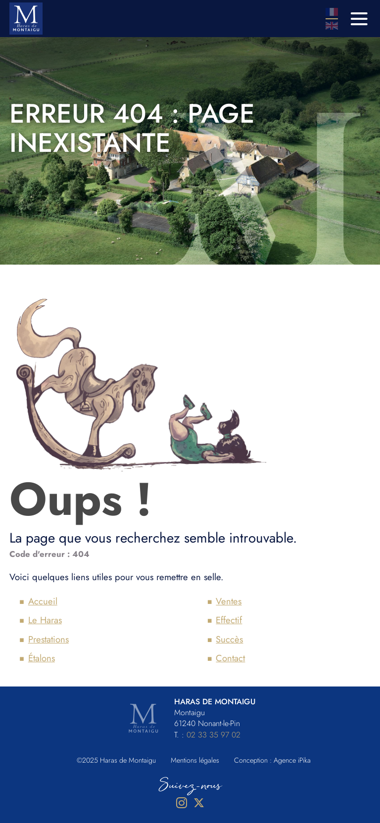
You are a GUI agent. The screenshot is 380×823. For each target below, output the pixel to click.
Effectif (229, 620)
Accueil (42, 601)
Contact (230, 658)
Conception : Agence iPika (272, 760)
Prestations (48, 639)
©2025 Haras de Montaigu (116, 760)
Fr (332, 12)
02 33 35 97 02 (213, 734)
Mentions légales (195, 760)
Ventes (228, 601)
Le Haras (45, 620)
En (332, 26)
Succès (229, 639)
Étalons (41, 658)
